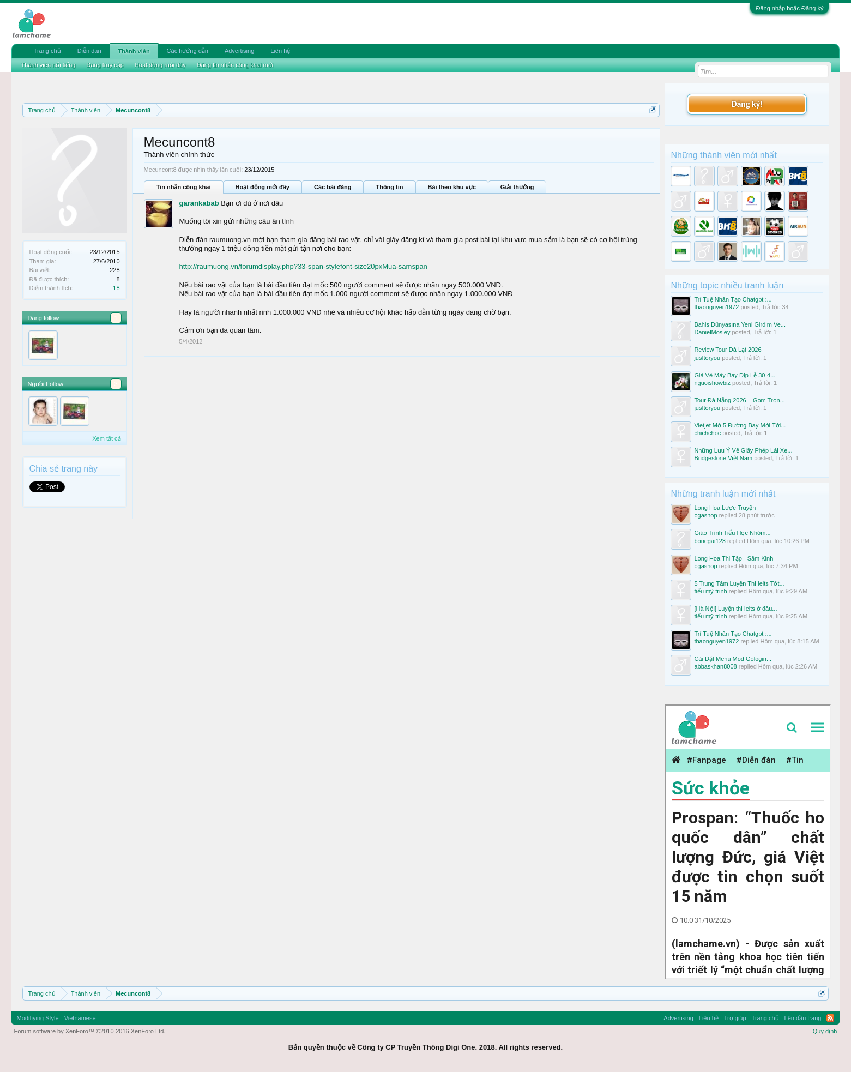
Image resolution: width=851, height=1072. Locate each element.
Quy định (825, 1031)
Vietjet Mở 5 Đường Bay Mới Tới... (740, 425)
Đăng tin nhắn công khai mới (235, 65)
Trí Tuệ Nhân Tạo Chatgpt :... (732, 299)
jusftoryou (707, 357)
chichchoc (707, 433)
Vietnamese (80, 1018)
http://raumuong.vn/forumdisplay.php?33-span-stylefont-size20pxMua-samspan (303, 266)
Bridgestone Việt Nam (723, 458)
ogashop (705, 515)
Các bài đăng (332, 187)
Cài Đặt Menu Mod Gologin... (732, 658)
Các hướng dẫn (187, 50)
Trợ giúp (735, 1018)
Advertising (239, 50)
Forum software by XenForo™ (90, 1031)
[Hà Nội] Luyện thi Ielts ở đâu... (735, 608)
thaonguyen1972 (716, 307)
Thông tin (389, 187)
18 (116, 288)
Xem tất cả (106, 438)
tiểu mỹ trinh (710, 591)
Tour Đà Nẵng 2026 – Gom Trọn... (739, 400)
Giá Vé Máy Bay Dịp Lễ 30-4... (734, 375)
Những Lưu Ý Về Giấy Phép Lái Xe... (743, 450)
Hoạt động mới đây (262, 187)
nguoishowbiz (712, 383)
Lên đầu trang (803, 1018)
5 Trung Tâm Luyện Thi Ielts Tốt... (739, 583)
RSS (830, 1018)
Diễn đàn (89, 50)
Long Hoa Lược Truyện (725, 507)
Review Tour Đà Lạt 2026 (727, 349)
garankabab (199, 203)
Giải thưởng (517, 187)
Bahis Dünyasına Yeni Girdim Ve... (740, 324)
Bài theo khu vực (452, 187)
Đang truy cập (104, 65)
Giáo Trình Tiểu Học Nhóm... (732, 532)
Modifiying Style (38, 1018)
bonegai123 (710, 541)
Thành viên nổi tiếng (48, 65)
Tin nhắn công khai (183, 187)
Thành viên (134, 51)
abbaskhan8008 (715, 666)
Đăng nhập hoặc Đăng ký (789, 8)
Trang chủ (47, 50)
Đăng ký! (747, 104)
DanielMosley (712, 332)
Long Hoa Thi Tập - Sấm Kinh (733, 558)
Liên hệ (280, 50)
